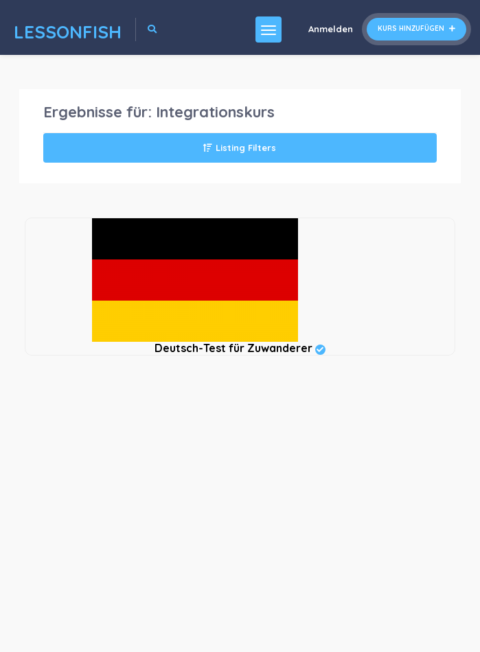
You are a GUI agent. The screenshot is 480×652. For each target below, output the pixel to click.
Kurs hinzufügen (416, 28)
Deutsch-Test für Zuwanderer (240, 348)
